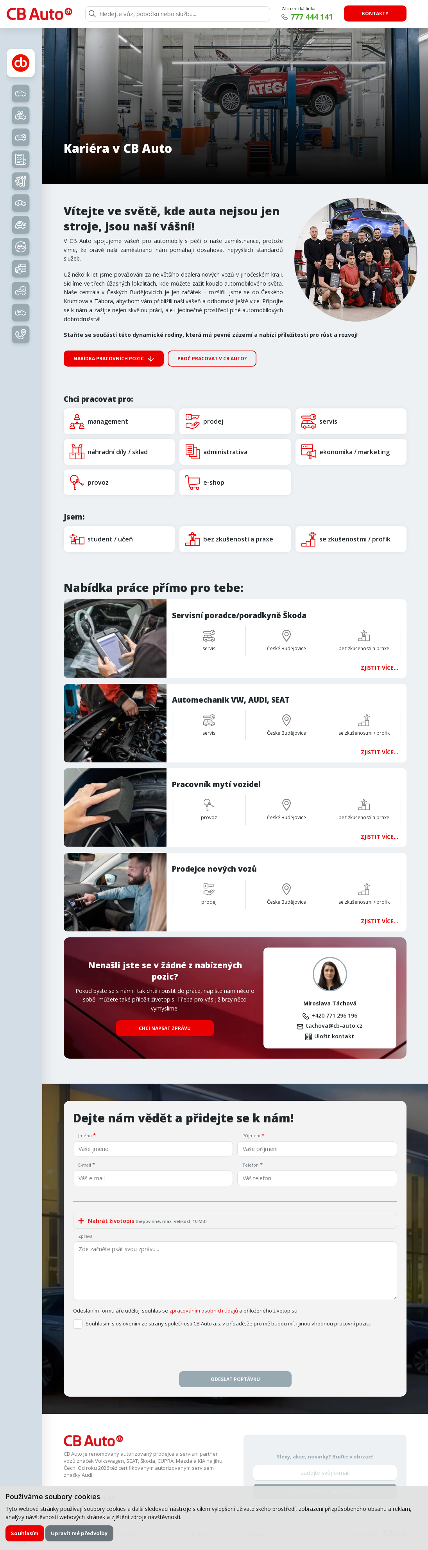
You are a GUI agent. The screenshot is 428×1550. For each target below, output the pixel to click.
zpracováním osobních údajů (203, 1310)
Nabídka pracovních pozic (108, 358)
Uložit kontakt (334, 1036)
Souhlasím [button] (24, 1533)
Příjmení (251, 1135)
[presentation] (235, 1352)
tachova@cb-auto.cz (334, 1025)
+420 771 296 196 (334, 1015)
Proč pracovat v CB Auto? (212, 358)
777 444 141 (311, 17)
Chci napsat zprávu (165, 1028)
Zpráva (85, 1236)
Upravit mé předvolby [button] (79, 1533)
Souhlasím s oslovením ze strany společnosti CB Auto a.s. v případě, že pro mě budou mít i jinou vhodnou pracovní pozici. (228, 1323)
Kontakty (375, 13)
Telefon (250, 1165)
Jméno (85, 1135)
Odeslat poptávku (235, 1379)
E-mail (84, 1165)
